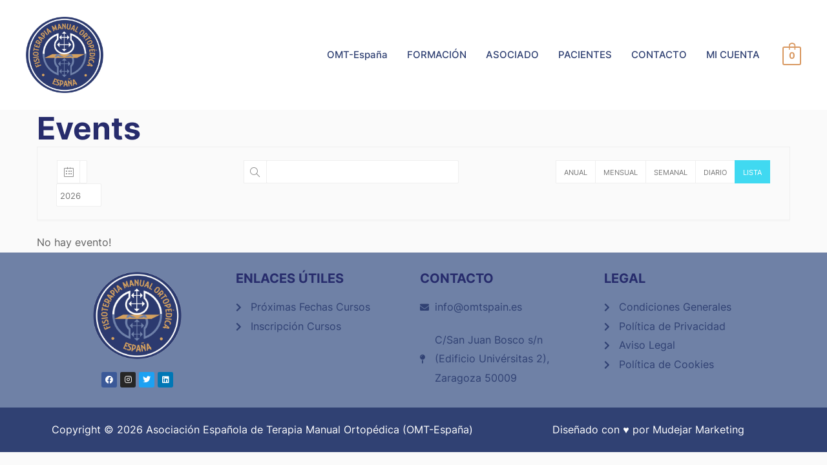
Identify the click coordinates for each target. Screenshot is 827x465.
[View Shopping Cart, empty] (791, 54)
